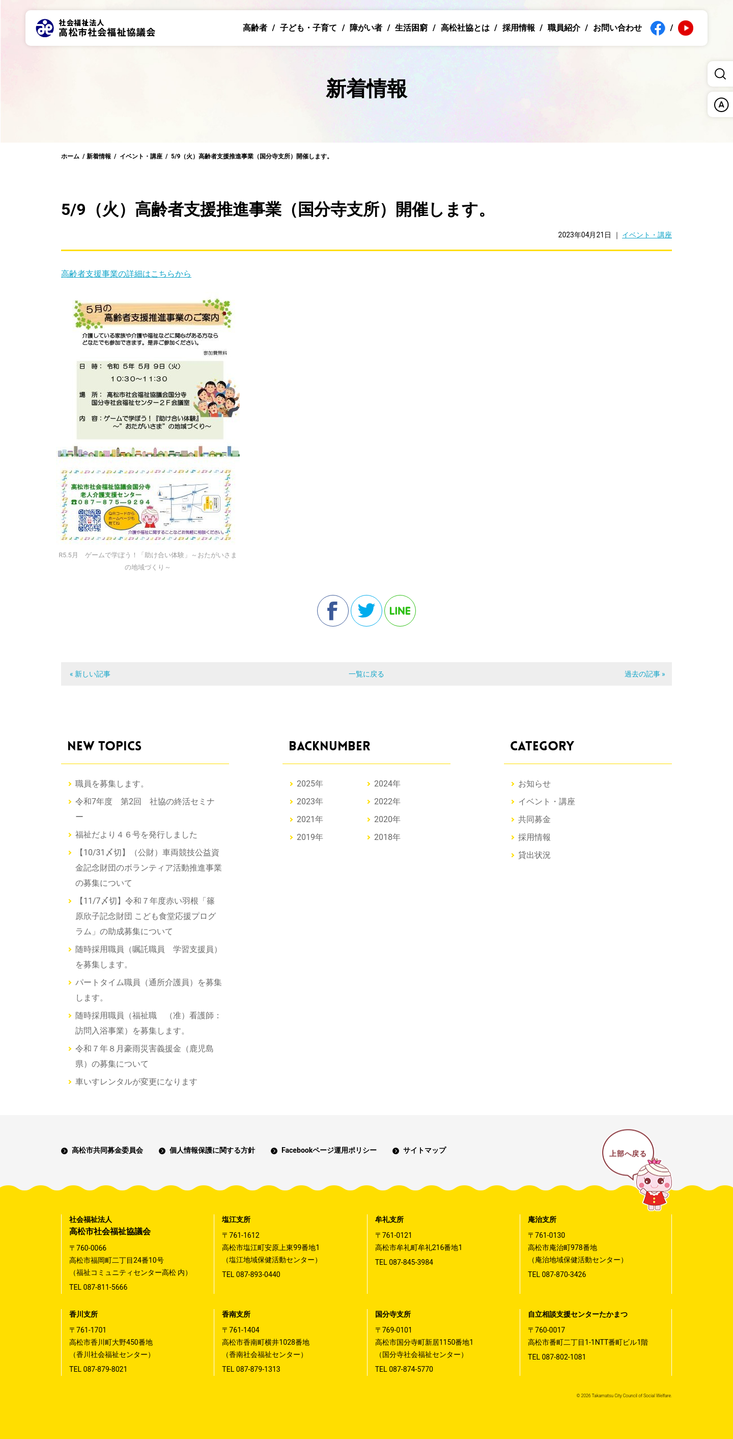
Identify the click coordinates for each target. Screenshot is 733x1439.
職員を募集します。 (112, 784)
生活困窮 (411, 28)
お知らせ (534, 784)
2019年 (310, 837)
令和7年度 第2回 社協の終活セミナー (145, 809)
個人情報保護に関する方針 (212, 1150)
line (400, 611)
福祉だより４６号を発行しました (136, 834)
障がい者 (366, 28)
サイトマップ (424, 1150)
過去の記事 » (645, 674)
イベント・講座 (141, 156)
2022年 (387, 801)
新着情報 (99, 156)
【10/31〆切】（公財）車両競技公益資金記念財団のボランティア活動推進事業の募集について (148, 868)
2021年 (310, 819)
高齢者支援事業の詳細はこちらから (126, 274)
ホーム (70, 156)
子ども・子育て (308, 28)
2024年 (387, 784)
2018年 (387, 837)
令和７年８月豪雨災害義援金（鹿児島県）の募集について (144, 1056)
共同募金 (534, 819)
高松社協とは (465, 28)
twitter (366, 611)
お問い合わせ (617, 28)
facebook (333, 611)
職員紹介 (564, 28)
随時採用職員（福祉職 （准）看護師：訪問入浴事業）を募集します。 (148, 1023)
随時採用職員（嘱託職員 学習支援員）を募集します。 (148, 956)
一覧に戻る (366, 674)
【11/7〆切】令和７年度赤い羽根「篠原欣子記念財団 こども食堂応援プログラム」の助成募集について (145, 916)
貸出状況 (534, 855)
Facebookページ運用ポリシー (329, 1150)
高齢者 (255, 28)
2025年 (310, 784)
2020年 (387, 819)
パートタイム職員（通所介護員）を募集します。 (148, 990)
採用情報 (518, 28)
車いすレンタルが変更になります (136, 1082)
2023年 (310, 801)
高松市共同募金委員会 (107, 1150)
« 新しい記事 (90, 674)
